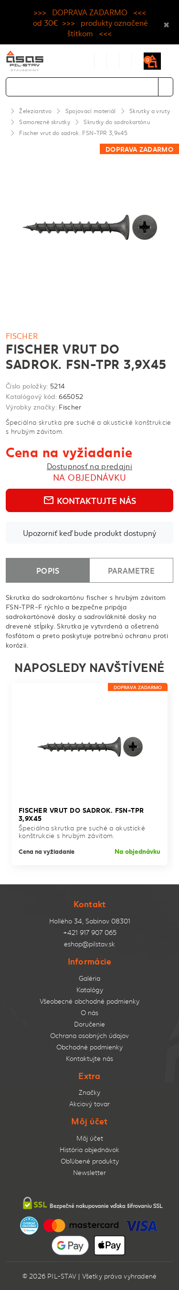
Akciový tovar (89, 1103)
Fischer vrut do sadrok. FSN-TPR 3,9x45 (73, 132)
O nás (89, 1012)
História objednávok (89, 1149)
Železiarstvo (35, 111)
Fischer (22, 335)
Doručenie (89, 1023)
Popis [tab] (48, 570)
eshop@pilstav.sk (89, 943)
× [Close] (166, 22)
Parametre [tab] (131, 570)
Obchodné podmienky (89, 1046)
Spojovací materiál (90, 111)
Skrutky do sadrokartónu (117, 122)
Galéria (89, 978)
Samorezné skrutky (44, 122)
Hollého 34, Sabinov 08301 (89, 920)
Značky (89, 1092)
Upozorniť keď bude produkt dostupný (89, 532)
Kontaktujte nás (89, 500)
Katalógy (89, 989)
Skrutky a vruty (149, 111)
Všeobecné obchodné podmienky (89, 1001)
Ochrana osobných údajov (89, 1035)
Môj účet (89, 1138)
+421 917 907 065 (89, 932)
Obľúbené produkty (90, 1160)
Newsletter (89, 1172)
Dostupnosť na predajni (89, 466)
